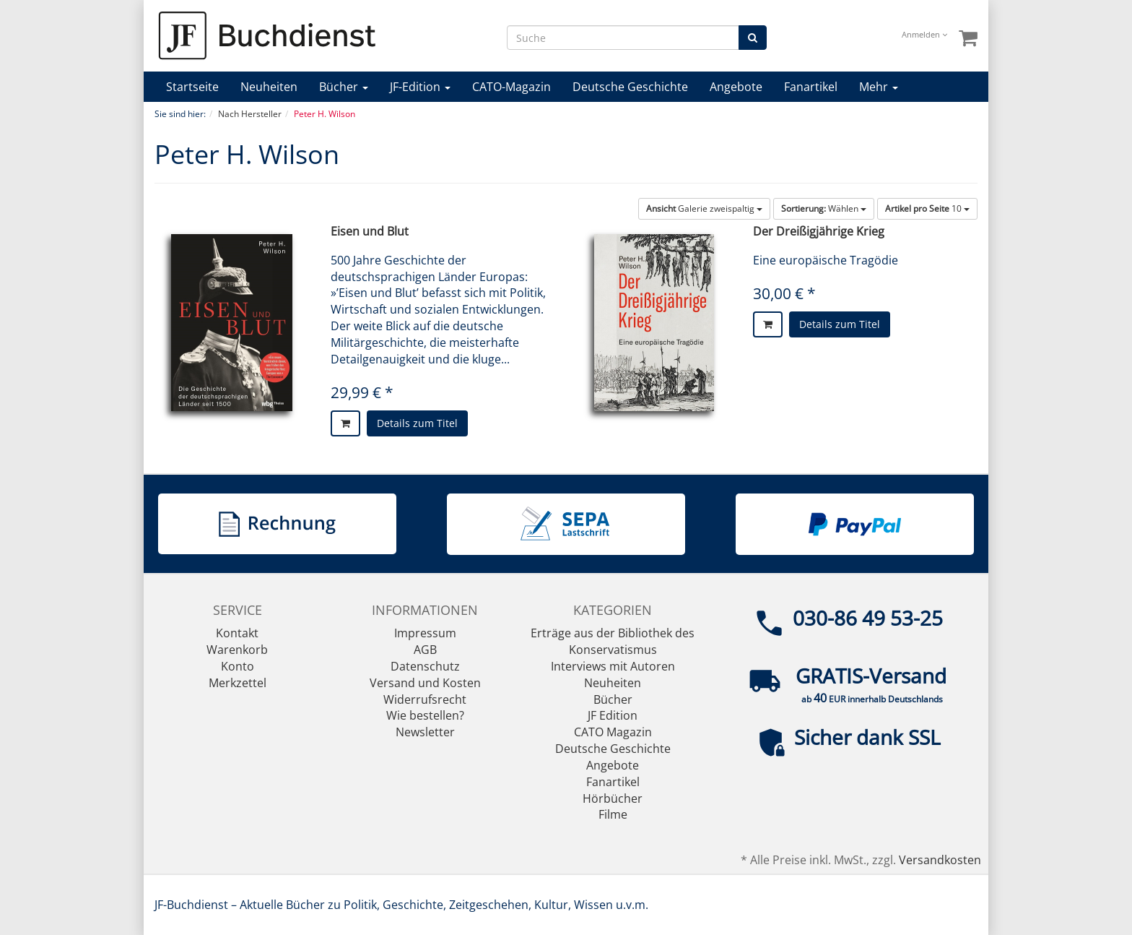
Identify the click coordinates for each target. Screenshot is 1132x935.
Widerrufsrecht (424, 699)
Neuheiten (268, 87)
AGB (425, 650)
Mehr (878, 87)
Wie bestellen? (425, 715)
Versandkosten (940, 860)
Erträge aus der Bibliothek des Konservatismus (613, 641)
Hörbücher (613, 798)
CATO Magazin (613, 732)
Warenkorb (237, 650)
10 (927, 208)
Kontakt (237, 633)
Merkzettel (237, 683)
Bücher (343, 87)
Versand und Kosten (425, 683)
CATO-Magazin (511, 87)
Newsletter (425, 732)
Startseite (192, 87)
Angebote (736, 87)
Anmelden (924, 34)
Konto (237, 666)
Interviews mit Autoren (613, 666)
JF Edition (612, 715)
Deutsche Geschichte (630, 87)
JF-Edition (420, 87)
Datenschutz (425, 666)
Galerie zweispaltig (704, 208)
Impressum (425, 633)
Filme (612, 814)
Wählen (823, 208)
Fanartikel (810, 87)
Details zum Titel (417, 423)
